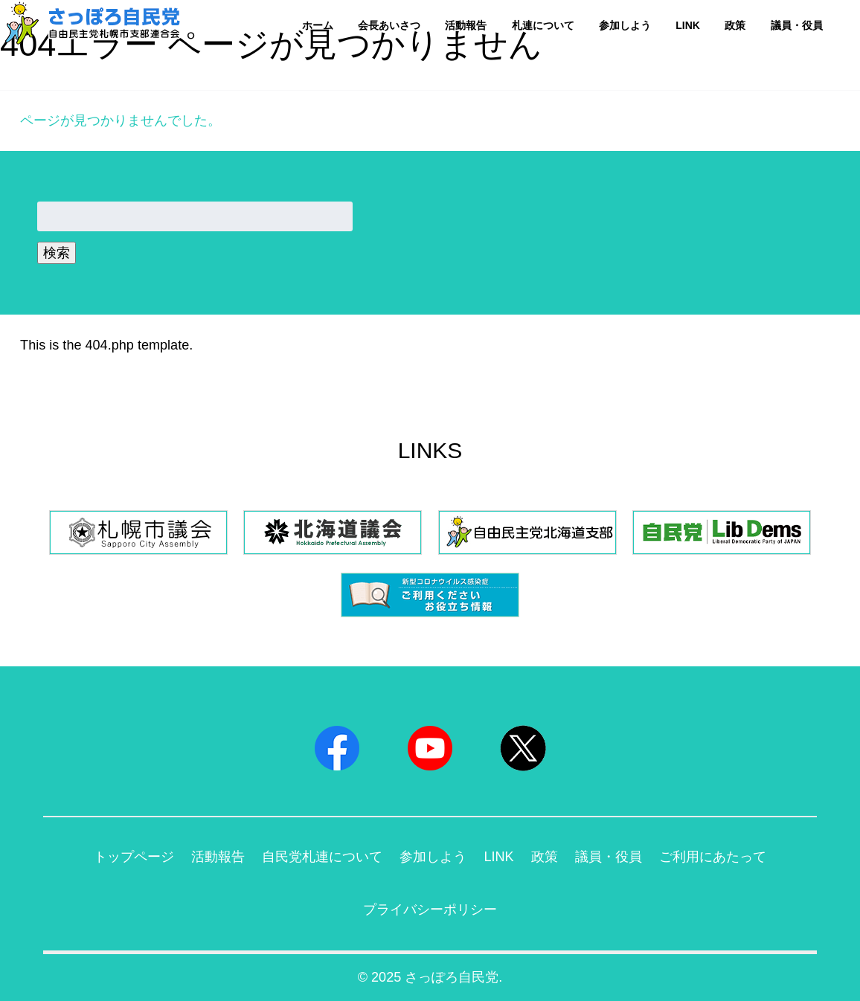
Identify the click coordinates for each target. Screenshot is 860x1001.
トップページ (134, 856)
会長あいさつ (389, 25)
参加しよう (625, 25)
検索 (56, 252)
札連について (543, 25)
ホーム (317, 25)
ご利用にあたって (712, 856)
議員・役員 (797, 25)
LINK (688, 25)
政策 (735, 25)
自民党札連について (322, 856)
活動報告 (466, 25)
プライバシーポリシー (430, 909)
